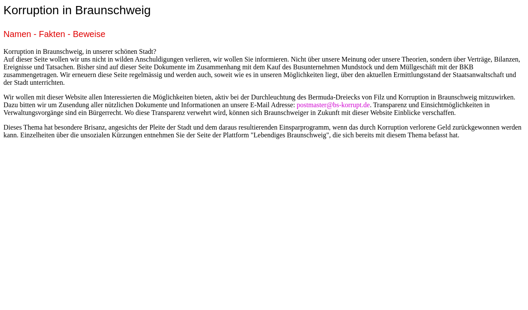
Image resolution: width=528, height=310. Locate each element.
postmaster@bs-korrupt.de (333, 104)
